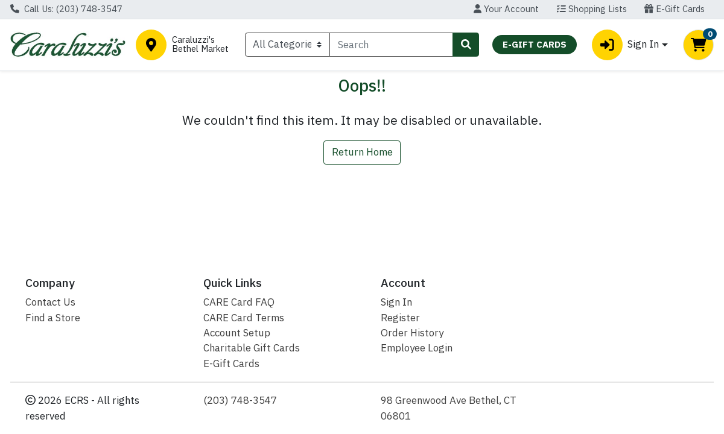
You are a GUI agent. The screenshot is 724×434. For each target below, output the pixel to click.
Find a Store (52, 317)
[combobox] (391, 45)
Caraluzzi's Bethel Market (200, 45)
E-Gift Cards (674, 8)
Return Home (362, 152)
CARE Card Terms (243, 317)
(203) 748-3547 (240, 400)
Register (400, 317)
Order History (412, 332)
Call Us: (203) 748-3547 (66, 8)
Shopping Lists (592, 8)
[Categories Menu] (287, 45)
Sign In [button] (625, 45)
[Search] (391, 45)
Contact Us (50, 302)
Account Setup (236, 332)
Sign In (396, 302)
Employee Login (417, 347)
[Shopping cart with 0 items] (698, 45)
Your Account (506, 8)
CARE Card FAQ (239, 302)
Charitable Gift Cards (251, 347)
